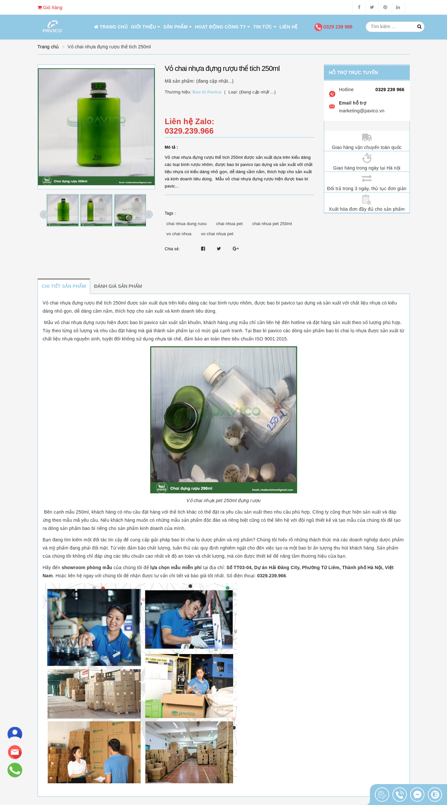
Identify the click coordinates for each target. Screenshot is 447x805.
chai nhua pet (229, 223)
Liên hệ (288, 26)
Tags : (170, 213)
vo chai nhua (179, 233)
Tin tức (264, 26)
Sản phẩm (177, 26)
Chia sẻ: (172, 249)
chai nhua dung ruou (187, 223)
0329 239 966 (333, 26)
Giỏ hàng (50, 7)
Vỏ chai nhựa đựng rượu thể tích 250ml (84, 302)
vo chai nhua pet (217, 233)
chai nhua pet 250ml (272, 223)
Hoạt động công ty (222, 26)
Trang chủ (111, 26)
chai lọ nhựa (354, 330)
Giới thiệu (145, 26)
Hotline (346, 89)
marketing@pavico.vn (362, 110)
